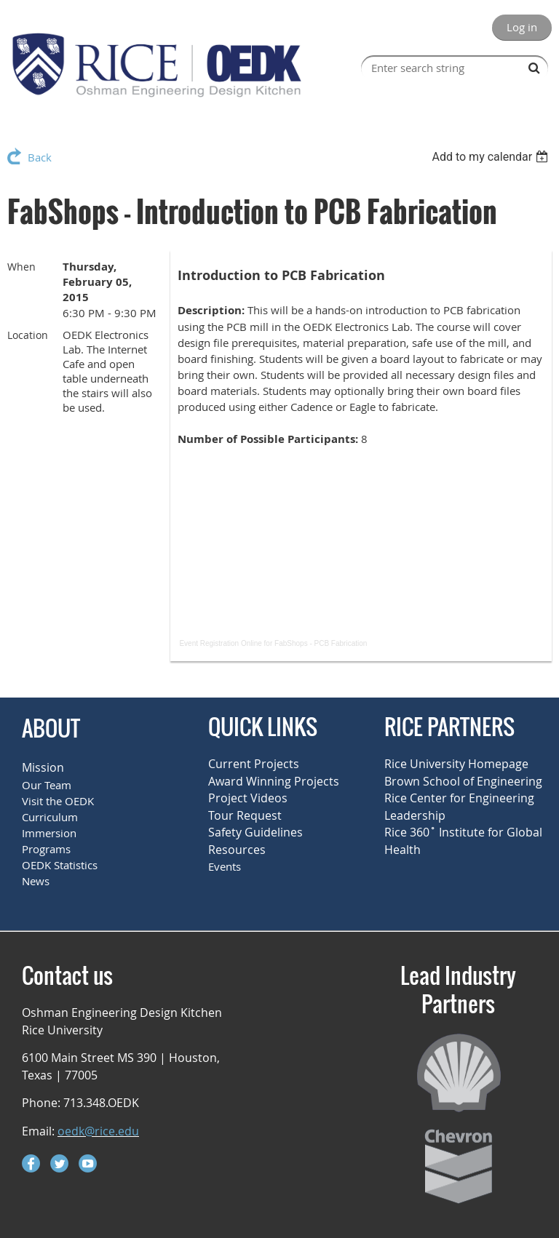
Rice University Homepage (456, 764)
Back (40, 157)
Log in (522, 27)
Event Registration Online (220, 643)
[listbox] (492, 157)
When (21, 266)
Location (27, 335)
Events (224, 866)
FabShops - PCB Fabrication (320, 643)
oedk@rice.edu (98, 1131)
